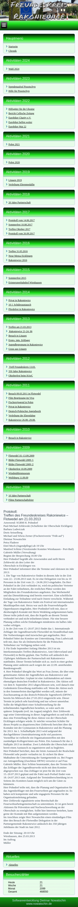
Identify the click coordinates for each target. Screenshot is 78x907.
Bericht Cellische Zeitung (21, 113)
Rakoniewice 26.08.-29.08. (22, 419)
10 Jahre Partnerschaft (20, 495)
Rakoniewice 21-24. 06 (20, 331)
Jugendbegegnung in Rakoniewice (26, 344)
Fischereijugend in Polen (21, 402)
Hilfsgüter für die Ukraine (22, 109)
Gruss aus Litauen (18, 348)
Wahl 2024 (14, 68)
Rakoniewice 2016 (18, 260)
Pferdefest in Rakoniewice (22, 309)
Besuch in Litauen (18, 335)
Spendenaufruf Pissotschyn (22, 86)
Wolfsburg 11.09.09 (18, 477)
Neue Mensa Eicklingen (20, 255)
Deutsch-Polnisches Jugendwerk (25, 411)
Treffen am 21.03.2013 (20, 327)
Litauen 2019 (15, 180)
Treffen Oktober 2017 (19, 229)
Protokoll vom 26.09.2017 (22, 233)
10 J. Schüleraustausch (20, 304)
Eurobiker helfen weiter (20, 122)
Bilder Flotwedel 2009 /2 (21, 464)
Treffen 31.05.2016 (18, 251)
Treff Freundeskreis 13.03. (22, 366)
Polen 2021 (14, 144)
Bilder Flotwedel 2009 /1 (21, 460)
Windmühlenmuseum (19, 473)
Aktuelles (13, 864)
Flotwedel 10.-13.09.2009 (21, 455)
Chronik (13, 50)
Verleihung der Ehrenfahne (22, 415)
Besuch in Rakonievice (20, 437)
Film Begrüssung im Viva (21, 398)
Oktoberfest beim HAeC (21, 375)
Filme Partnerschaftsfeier (21, 499)
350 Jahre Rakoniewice (20, 371)
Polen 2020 (14, 162)
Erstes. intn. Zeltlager (19, 340)
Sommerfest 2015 (17, 278)
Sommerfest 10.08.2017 (20, 224)
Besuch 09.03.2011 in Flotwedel (25, 393)
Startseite (13, 46)
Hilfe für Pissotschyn (19, 91)
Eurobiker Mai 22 (17, 126)
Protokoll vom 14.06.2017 (22, 220)
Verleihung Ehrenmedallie (22, 184)
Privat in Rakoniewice (20, 300)
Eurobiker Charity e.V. (20, 117)
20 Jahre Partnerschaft (20, 202)
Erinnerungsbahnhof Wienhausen (25, 282)
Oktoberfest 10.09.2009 (20, 468)
